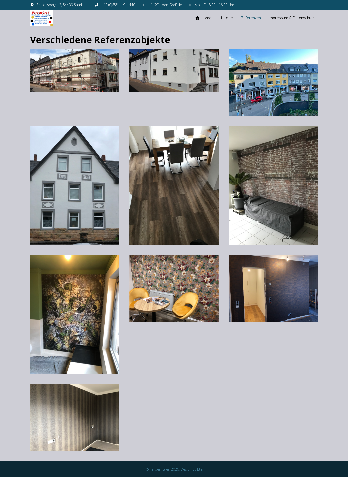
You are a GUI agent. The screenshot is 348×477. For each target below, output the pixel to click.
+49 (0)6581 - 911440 (118, 4)
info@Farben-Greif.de (165, 4)
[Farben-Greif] (41, 18)
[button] (74, 70)
